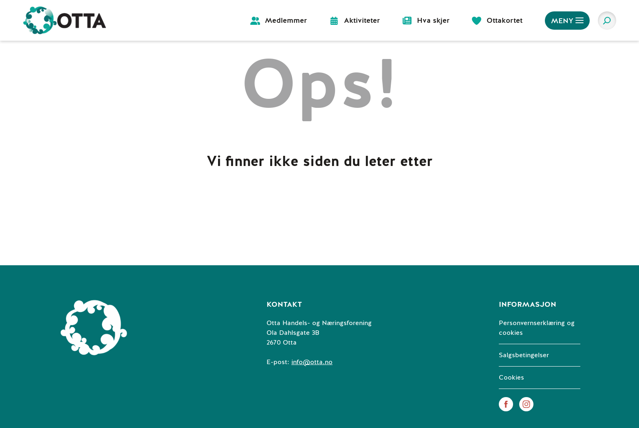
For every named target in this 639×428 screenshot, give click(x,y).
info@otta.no (312, 362)
